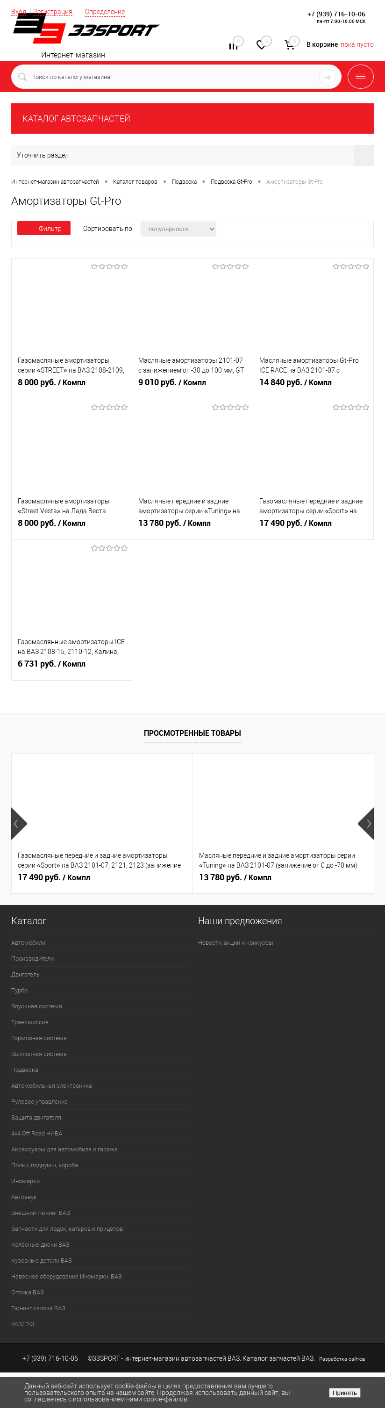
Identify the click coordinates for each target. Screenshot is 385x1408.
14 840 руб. (313, 386)
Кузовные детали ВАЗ (41, 1260)
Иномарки (25, 1181)
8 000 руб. (72, 386)
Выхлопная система (39, 1053)
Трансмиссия (30, 1022)
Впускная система (36, 1006)
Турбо (19, 990)
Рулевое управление (39, 1101)
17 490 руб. (313, 527)
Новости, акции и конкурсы (235, 942)
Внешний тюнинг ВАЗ (40, 1212)
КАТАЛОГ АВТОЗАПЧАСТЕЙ (76, 118)
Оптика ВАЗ (27, 1292)
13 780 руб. (192, 527)
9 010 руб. (192, 386)
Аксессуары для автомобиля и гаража (64, 1149)
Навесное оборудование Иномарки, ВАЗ (66, 1276)
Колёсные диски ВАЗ (40, 1244)
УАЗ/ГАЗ (23, 1324)
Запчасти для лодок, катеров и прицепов (67, 1228)
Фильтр (44, 228)
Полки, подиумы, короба (44, 1165)
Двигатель (25, 974)
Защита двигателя (36, 1117)
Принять (345, 1392)
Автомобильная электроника (51, 1085)
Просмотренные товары (192, 733)
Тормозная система (39, 1038)
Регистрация (52, 11)
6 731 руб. (72, 667)
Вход (18, 11)
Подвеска (24, 1069)
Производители (32, 958)
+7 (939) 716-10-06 (336, 13)
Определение (105, 11)
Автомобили (28, 942)
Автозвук (24, 1196)
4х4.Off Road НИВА (36, 1133)
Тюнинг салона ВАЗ (38, 1308)
